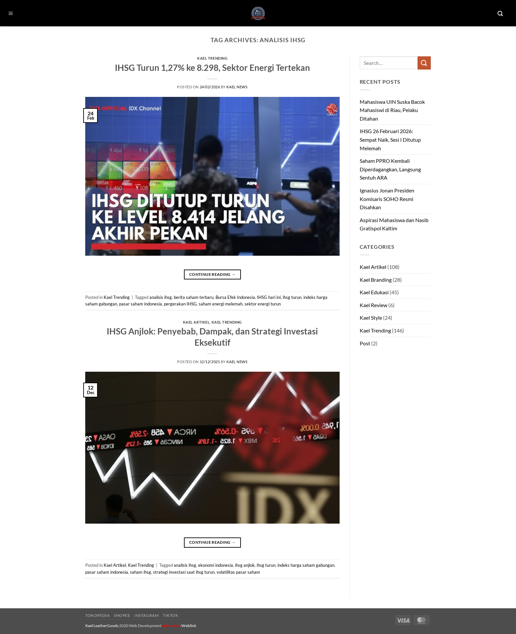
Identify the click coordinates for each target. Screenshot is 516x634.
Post (365, 343)
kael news (236, 87)
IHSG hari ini (269, 297)
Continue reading (212, 274)
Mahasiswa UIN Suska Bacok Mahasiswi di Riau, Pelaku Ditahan (392, 110)
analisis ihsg (160, 297)
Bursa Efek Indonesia (235, 297)
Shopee (122, 615)
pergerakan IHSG (180, 303)
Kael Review (373, 305)
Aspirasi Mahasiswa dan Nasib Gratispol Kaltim (394, 224)
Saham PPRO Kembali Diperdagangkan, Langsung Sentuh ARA (390, 169)
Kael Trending (212, 58)
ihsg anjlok (245, 565)
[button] (11, 13)
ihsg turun (292, 297)
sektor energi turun (263, 303)
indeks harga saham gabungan (305, 565)
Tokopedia (97, 615)
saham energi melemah (221, 303)
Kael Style (371, 317)
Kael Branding (376, 279)
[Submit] (424, 62)
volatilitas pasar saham (238, 572)
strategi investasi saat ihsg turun (184, 572)
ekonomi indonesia (215, 565)
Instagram (146, 615)
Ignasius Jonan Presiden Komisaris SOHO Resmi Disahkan (387, 198)
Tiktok (170, 615)
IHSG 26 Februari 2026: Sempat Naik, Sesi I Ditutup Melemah (390, 139)
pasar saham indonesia (140, 303)
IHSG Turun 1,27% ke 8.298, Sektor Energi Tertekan (212, 67)
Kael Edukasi (374, 292)
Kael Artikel (196, 322)
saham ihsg (140, 572)
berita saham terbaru (194, 297)
